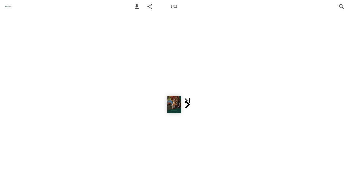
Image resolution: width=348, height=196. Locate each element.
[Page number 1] (174, 6)
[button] (136, 6)
